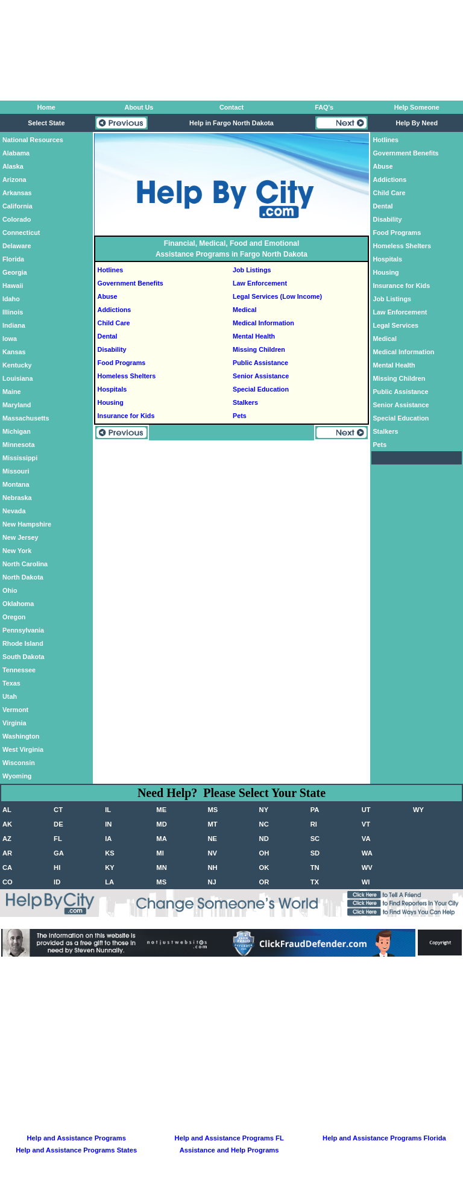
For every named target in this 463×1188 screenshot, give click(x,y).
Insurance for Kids (126, 415)
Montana (15, 484)
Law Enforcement (260, 283)
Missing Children (259, 349)
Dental (108, 336)
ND (264, 838)
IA (108, 838)
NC (264, 824)
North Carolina (25, 563)
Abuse (108, 296)
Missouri (15, 471)
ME (161, 809)
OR (264, 882)
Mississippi (19, 457)
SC (315, 838)
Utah (9, 696)
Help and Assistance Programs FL (229, 1138)
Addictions (114, 309)
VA (366, 838)
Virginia (14, 723)
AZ (6, 838)
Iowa (9, 338)
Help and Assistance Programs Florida (384, 1138)
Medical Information (263, 323)
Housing (111, 402)
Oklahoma (18, 603)
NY (264, 809)
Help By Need (416, 123)
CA (7, 867)
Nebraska (17, 497)
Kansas (13, 351)
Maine (11, 391)
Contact (231, 107)
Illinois (12, 312)
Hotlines (111, 270)
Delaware (16, 245)
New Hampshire (26, 524)
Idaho (11, 298)
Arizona (14, 179)
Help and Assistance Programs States (76, 1150)
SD (315, 853)
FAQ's (324, 107)
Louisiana (17, 378)
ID (57, 882)
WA (367, 853)
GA (59, 853)
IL (108, 809)
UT (366, 809)
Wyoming (16, 776)
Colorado (16, 219)
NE (212, 838)
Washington (20, 736)
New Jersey (20, 537)
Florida (13, 259)
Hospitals (112, 389)
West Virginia (22, 749)
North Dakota (22, 577)
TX (314, 882)
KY (110, 867)
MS (212, 809)
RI (313, 824)
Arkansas (17, 192)
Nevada (13, 510)
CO (7, 882)
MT (212, 824)
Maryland (16, 404)
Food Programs (122, 362)
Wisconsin (18, 762)
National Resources (32, 139)
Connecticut (21, 232)
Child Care (114, 323)
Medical (245, 309)
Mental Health (254, 336)
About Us (138, 107)
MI (159, 853)
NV (212, 853)
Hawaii (12, 285)
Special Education (261, 389)
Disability (112, 349)
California (17, 206)
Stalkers (245, 402)
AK (7, 824)
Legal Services (395, 325)
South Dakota (23, 656)
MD (161, 824)
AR (7, 853)
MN (161, 867)
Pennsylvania (23, 630)
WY (418, 809)
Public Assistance (260, 362)
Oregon (13, 617)
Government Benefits (130, 283)
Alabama (16, 153)
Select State (46, 123)
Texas (11, 683)
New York (16, 550)
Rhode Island (22, 643)
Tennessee (19, 670)
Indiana (13, 325)
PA (315, 809)
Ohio (9, 590)
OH (264, 853)
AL (6, 809)
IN (108, 824)
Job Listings (252, 270)
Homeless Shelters (127, 376)
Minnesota (18, 444)
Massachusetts (25, 418)
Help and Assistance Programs (76, 1138)
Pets (240, 415)
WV (367, 867)
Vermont (15, 709)
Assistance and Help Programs (229, 1150)
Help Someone (416, 107)
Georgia (14, 272)
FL (58, 838)
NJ (211, 882)
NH (212, 867)
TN (315, 867)
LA (109, 882)
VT (366, 824)
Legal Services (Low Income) (277, 296)
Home (46, 107)
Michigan (16, 431)
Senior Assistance (261, 376)
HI (57, 867)
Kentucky (17, 365)
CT (58, 809)
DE (58, 824)
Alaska (13, 166)
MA (161, 838)
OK (264, 867)
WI (366, 882)
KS (110, 853)
